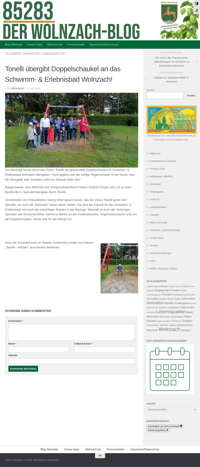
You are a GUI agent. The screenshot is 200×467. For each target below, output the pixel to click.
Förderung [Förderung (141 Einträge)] (177, 294)
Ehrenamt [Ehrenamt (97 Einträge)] (150, 291)
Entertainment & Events (163, 161)
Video (153, 260)
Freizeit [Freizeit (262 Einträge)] (166, 294)
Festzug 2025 (157, 168)
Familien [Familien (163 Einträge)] (175, 290)
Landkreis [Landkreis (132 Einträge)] (162, 307)
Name (12, 343)
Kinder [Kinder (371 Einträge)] (169, 303)
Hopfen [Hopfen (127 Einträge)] (177, 299)
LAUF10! (154, 199)
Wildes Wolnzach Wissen (164, 268)
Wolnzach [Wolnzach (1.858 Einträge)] (169, 329)
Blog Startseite (13, 44)
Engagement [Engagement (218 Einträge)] (162, 290)
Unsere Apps (34, 44)
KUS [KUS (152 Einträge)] (154, 307)
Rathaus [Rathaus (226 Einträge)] (152, 320)
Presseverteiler (76, 44)
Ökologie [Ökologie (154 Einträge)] (185, 330)
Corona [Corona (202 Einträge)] (185, 286)
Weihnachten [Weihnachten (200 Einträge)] (185, 325)
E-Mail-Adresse (83, 343)
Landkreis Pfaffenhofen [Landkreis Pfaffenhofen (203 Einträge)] (181, 307)
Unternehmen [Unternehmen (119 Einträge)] (153, 325)
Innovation (31, 53)
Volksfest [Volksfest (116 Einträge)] (173, 325)
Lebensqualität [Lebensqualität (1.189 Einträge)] (170, 311)
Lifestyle (154, 214)
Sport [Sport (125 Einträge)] (168, 321)
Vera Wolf (17, 88)
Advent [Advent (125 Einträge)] (150, 286)
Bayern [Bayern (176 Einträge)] (165, 286)
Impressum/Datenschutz (104, 44)
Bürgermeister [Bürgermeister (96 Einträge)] (175, 286)
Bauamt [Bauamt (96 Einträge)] (157, 286)
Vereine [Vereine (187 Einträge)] (164, 325)
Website (12, 355)
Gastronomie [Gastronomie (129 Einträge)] (189, 295)
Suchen (151, 89)
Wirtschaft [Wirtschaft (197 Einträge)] (152, 330)
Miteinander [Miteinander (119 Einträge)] (165, 317)
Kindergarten (157, 191)
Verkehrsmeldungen (161, 253)
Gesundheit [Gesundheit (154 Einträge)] (152, 298)
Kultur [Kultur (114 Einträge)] (149, 307)
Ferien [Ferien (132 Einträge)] (184, 290)
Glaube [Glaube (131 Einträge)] (162, 299)
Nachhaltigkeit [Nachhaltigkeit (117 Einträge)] (177, 317)
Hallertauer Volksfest (161, 176)
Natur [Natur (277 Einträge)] (188, 316)
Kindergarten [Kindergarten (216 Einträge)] (182, 303)
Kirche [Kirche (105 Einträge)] (193, 303)
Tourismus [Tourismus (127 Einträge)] (176, 321)
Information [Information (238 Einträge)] (188, 298)
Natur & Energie (158, 222)
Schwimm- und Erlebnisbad (165, 230)
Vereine (154, 245)
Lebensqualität (54, 53)
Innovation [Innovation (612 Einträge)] (155, 303)
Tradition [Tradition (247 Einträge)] (187, 320)
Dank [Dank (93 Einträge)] (193, 286)
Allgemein (13, 53)
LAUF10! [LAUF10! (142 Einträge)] (151, 312)
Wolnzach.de (54, 44)
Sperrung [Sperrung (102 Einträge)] (161, 321)
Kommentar (15, 321)
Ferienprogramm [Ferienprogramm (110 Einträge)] (154, 295)
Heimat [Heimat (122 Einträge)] (170, 299)
